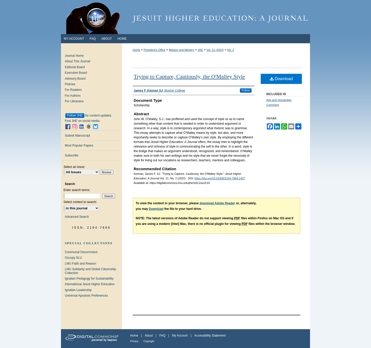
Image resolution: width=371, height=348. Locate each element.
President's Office (154, 49)
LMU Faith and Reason (80, 263)
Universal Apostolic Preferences (86, 295)
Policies (70, 84)
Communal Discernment (81, 252)
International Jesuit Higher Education (90, 284)
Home (136, 49)
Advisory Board (75, 78)
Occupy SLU (73, 257)
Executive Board (76, 73)
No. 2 (230, 49)
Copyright (148, 341)
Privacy (134, 341)
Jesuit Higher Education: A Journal (185, 17)
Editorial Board (75, 67)
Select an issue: (74, 167)
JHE (200, 49)
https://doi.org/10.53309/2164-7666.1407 (220, 178)
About (149, 335)
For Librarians (74, 101)
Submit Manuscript (77, 135)
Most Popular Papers (79, 145)
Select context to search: (80, 202)
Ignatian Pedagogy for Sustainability (89, 278)
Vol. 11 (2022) (215, 49)
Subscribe (71, 155)
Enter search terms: (77, 190)
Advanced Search (77, 217)
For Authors (73, 95)
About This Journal (77, 61)
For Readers (73, 90)
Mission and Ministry (181, 49)
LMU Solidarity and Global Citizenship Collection (90, 270)
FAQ (162, 335)
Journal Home (74, 55)
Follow (246, 90)
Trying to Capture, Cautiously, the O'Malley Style (189, 76)
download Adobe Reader (217, 203)
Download (281, 79)
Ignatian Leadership (78, 290)
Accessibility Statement (210, 335)
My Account (180, 335)
